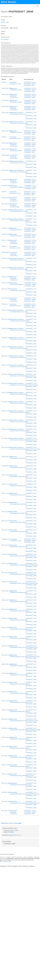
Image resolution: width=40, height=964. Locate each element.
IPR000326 (11, 832)
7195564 (16, 830)
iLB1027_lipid (5, 22)
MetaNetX (11, 835)
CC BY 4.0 (17, 835)
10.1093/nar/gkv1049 (6, 861)
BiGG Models (8, 2)
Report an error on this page (11, 823)
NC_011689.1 (5, 39)
